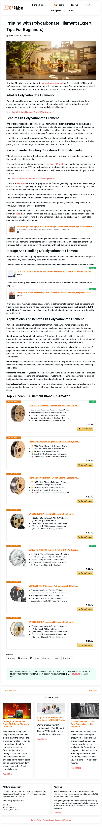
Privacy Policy (36, 820)
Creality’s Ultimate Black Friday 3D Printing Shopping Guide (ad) (16, 724)
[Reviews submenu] (82, 4)
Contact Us (59, 820)
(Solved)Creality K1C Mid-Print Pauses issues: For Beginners (83, 724)
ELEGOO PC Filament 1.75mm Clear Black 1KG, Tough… (54, 406)
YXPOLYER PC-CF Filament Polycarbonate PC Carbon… (53, 586)
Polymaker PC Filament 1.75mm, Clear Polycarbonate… (54, 478)
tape (18, 214)
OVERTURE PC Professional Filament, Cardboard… (51, 514)
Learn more (58, 812)
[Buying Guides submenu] (49, 4)
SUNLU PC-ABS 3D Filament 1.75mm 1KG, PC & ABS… (53, 550)
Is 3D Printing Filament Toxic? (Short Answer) (33, 112)
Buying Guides (38, 5)
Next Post (93, 691)
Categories (56, 11)
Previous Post (10, 691)
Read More (8, 774)
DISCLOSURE (75, 674)
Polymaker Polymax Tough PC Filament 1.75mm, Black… (54, 442)
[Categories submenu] (65, 10)
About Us (67, 820)
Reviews (74, 5)
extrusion (21, 183)
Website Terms (48, 820)
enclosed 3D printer (56, 164)
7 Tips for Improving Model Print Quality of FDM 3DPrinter (51, 718)
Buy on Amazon (86, 429)
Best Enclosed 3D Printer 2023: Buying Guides (33, 178)
